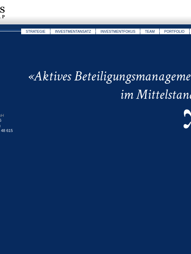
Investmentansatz (73, 32)
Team (150, 32)
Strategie (35, 32)
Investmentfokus (117, 32)
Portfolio (174, 32)
